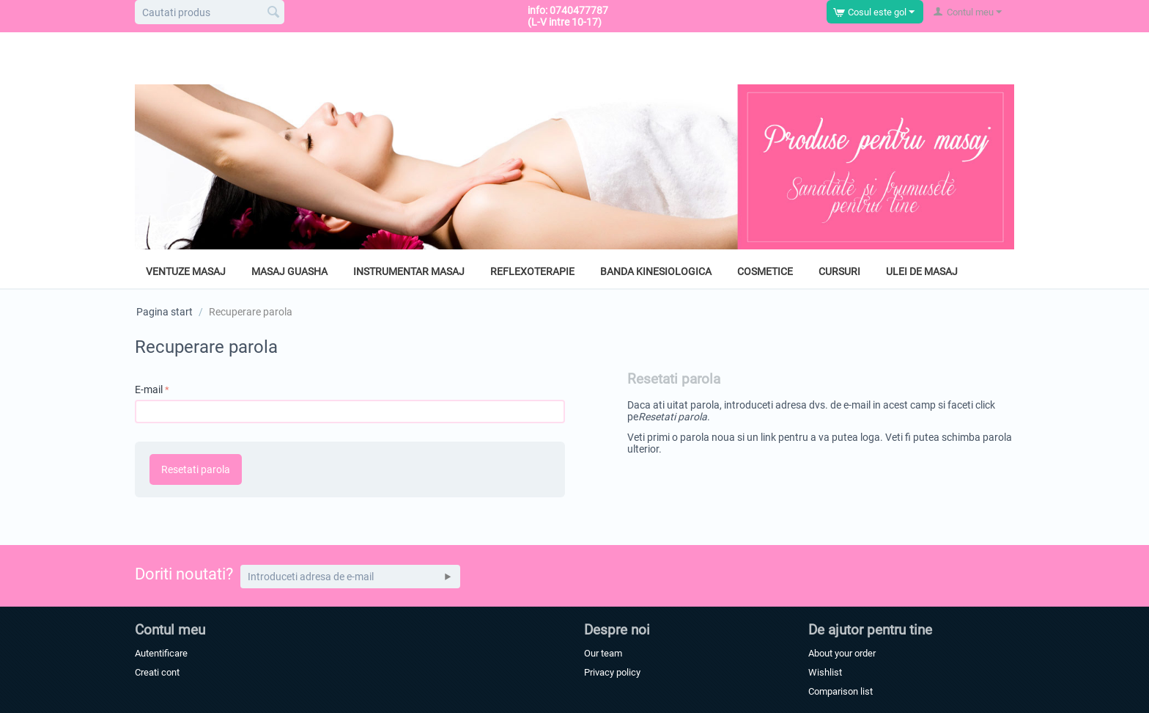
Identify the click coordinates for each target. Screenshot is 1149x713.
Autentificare (161, 653)
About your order (842, 653)
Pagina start (164, 312)
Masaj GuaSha (289, 271)
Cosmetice (765, 271)
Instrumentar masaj (409, 271)
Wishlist (825, 672)
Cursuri (839, 271)
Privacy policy (612, 672)
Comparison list (840, 691)
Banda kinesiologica (656, 271)
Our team (603, 653)
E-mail (149, 389)
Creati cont (157, 672)
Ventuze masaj (186, 271)
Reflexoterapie (532, 271)
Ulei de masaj (922, 271)
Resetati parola (195, 469)
